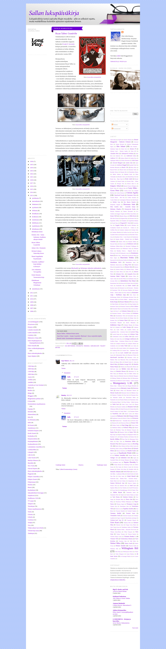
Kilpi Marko (115, 304)
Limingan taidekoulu (130, 339)
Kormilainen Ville (120, 315)
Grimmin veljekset (124, 230)
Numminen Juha (134, 399)
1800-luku (31, 374)
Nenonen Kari (134, 395)
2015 (32, 189)
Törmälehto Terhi (115, 515)
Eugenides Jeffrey (114, 220)
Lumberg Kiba (116, 350)
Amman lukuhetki (119, 603)
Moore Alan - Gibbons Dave (117, 386)
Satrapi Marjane (125, 460)
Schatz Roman (117, 464)
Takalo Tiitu (135, 490)
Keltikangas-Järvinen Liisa (129, 297)
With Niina (118, 551)
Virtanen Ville (114, 539)
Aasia (29, 377)
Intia (29, 417)
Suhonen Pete (123, 485)
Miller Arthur (132, 373)
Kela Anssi (133, 295)
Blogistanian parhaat (34, 398)
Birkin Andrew (117, 174)
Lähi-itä (30, 455)
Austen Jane (129, 163)
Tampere (30, 504)
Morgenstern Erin (114, 388)
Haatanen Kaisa (124, 234)
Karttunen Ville (116, 290)
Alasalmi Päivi (114, 153)
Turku (29, 512)
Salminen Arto (125, 458)
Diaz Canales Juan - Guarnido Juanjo (122, 207)
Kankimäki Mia (120, 285)
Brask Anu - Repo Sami (116, 179)
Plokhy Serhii (115, 425)
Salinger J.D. (114, 458)
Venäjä (30, 522)
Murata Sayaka (114, 393)
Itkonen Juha (128, 267)
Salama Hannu (132, 455)
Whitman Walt (114, 548)
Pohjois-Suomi (32, 479)
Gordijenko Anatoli (115, 227)
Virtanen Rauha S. (130, 536)
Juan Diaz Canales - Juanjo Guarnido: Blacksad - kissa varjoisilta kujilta (79, 336)
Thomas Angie (120, 504)
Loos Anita (133, 345)
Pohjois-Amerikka (33, 476)
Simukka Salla (132, 469)
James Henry (119, 271)
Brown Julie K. (131, 183)
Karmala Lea (123, 288)
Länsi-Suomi (32, 458)
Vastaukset (67, 373)
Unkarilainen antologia (131, 518)
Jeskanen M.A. (120, 274)
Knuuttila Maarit (116, 308)
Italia (29, 422)
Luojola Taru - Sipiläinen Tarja (130, 350)
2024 (32, 167)
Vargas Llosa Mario (131, 525)
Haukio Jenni (122, 241)
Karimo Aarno (114, 288)
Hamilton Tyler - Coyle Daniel (122, 237)
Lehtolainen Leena (117, 336)
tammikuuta (36, 289)
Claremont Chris (131, 195)
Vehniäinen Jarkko (126, 527)
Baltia (29, 388)
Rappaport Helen (132, 434)
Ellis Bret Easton (114, 218)
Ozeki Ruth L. (124, 411)
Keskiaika (31, 436)
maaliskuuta (36, 226)
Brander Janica (121, 176)
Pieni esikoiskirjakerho (35, 353)
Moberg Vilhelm (116, 378)
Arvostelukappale (33, 322)
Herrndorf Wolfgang (131, 246)
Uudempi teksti (60, 465)
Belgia (30, 393)
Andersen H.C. (119, 155)
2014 (32, 192)
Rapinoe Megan (122, 434)
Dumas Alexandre (128, 211)
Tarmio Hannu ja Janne (132, 494)
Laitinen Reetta (131, 329)
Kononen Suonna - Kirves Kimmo (121, 313)
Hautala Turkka (132, 241)
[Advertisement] (87, 642)
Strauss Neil (113, 485)
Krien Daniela (123, 318)
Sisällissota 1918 (33, 498)
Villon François (128, 532)
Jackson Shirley (120, 269)
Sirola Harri (126, 471)
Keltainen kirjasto (33, 430)
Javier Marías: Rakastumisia (121, 623)
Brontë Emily (121, 181)
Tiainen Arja (113, 506)
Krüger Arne (133, 318)
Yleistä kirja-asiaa (33, 530)
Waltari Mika (115, 543)
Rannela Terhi (123, 432)
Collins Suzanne (132, 197)
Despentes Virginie (115, 204)
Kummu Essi (113, 320)
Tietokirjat (31, 506)
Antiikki (30, 382)
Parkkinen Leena (116, 418)
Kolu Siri (135, 311)
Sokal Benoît (131, 476)
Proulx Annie (135, 425)
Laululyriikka (32, 449)
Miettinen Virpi (123, 373)
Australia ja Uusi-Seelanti (36, 385)
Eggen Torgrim (121, 213)
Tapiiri (122, 494)
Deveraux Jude (129, 204)
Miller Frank (113, 376)
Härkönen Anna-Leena (116, 264)
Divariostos (31, 324)
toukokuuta (35, 220)
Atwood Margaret (118, 163)
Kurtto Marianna (130, 322)
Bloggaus (31, 396)
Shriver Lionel (127, 467)
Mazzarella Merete (131, 366)
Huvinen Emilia (123, 260)
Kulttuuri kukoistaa (119, 596)
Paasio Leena (128, 413)
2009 (32, 302)
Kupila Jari (133, 320)
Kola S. (117, 311)
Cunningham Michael (124, 200)
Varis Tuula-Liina (114, 527)
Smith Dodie (130, 474)
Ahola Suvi (124, 149)
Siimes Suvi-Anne (121, 469)
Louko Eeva (113, 348)
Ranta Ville (133, 432)
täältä (118, 56)
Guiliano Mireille (116, 232)
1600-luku (31, 369)
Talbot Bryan (117, 492)
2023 (32, 171)
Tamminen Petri (114, 494)
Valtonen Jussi (119, 525)
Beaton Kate (123, 169)
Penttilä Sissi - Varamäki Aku (122, 420)
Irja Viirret (65, 361)
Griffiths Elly (113, 230)
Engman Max (124, 218)
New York (31, 466)
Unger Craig (120, 518)
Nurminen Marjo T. (117, 402)
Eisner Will (113, 216)
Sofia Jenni (121, 476)
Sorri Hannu (122, 481)
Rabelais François (131, 430)
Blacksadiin (74, 268)
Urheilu (30, 517)
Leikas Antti (128, 336)
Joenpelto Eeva (131, 274)
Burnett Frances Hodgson (130, 186)
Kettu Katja (114, 302)
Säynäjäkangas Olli (125, 490)
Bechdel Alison (114, 172)
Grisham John (134, 230)
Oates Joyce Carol (127, 404)
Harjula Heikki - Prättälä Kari (124, 239)
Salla (68, 377)
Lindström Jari (114, 345)
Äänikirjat (31, 533)
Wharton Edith (132, 545)
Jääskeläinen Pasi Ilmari (128, 281)
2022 (32, 174)
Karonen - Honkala (133, 288)
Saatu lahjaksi (32, 356)
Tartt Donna (116, 497)
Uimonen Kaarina (127, 515)
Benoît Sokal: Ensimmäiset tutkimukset (69, 338)
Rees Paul (124, 439)
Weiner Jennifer (121, 546)
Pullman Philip (127, 427)
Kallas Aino (130, 283)
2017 (32, 183)
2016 (32, 186)
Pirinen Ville (134, 423)
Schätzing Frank (128, 464)
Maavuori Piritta (132, 355)
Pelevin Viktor (126, 418)
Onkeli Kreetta (124, 409)
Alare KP (133, 151)
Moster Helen (119, 390)
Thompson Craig (131, 504)
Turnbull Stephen (131, 511)
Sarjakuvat (31, 495)
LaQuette (117, 327)
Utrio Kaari (114, 522)
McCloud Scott (114, 369)
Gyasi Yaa (133, 232)
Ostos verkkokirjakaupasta (36, 348)
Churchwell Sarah (119, 195)
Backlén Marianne (115, 167)
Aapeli (119, 139)
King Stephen (133, 304)
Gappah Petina (119, 225)
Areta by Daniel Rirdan (120, 591)
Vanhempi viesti (102, 465)
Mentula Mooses (121, 371)
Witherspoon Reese (128, 551)
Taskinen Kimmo (128, 497)
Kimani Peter (124, 304)
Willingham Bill (129, 548)
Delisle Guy (116, 202)
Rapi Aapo (113, 434)
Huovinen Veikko (127, 258)
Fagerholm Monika (133, 220)
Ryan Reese (128, 448)
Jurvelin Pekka (122, 278)
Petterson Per (115, 423)
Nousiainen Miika (131, 397)
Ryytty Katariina (121, 450)
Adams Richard (120, 144)
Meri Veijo (113, 373)
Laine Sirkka (120, 329)
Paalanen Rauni (134, 411)
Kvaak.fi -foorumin (68, 44)
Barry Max (133, 167)
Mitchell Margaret (133, 376)
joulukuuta (35, 198)
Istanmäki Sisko (119, 267)
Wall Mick (133, 541)
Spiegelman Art (132, 481)
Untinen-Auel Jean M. (117, 520)
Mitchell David (123, 376)
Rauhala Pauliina (124, 436)
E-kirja (30, 401)
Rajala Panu (113, 432)
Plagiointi (31, 474)
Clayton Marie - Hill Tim (117, 197)
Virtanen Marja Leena (116, 536)
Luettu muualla (32, 332)
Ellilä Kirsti (133, 216)
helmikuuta (35, 229)
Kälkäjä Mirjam (128, 325)
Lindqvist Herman (120, 343)
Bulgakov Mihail (115, 186)
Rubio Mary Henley (120, 446)
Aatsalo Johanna (127, 139)
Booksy (63, 395)
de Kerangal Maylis (126, 556)
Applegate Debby (114, 160)
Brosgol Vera (120, 183)
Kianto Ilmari (135, 302)
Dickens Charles (115, 209)
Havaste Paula (113, 244)
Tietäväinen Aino (124, 506)
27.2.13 (76, 377)
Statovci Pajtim (132, 483)
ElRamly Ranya (123, 216)
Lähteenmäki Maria (121, 355)
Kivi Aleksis (134, 306)
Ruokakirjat (31, 490)
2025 (32, 164)
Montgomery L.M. (123, 383)
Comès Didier (113, 200)
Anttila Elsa (133, 158)
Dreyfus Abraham (115, 211)
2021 (32, 177)
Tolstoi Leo (118, 508)
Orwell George (114, 411)
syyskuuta (35, 207)
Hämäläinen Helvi (115, 262)
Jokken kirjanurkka (119, 610)
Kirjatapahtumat (33, 441)
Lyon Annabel (124, 353)
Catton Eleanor (120, 193)
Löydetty (30, 335)
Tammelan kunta (130, 492)
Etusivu (81, 465)
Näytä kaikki (135, 628)
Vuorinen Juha (123, 541)
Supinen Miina (114, 487)
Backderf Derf (132, 165)
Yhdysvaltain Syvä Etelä (35, 528)
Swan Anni (115, 490)
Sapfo (134, 457)
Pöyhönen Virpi (120, 430)
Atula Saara (135, 160)
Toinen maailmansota (34, 509)
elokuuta (35, 210)
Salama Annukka (119, 455)
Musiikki (30, 463)
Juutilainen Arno (132, 278)
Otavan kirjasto (32, 468)
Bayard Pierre (113, 169)
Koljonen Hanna (126, 311)
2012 (32, 293)
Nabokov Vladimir (117, 395)
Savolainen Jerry (116, 462)
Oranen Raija (133, 409)
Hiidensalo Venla (127, 248)
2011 (32, 296)
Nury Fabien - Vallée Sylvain (131, 402)
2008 (32, 305)
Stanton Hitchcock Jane (117, 483)
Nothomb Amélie (117, 397)
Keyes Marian (124, 302)
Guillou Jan (126, 232)
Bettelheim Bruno (133, 172)
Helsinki (30, 412)
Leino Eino (119, 339)
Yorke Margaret (120, 554)
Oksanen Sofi (132, 407)
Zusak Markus (130, 554)
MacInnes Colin (131, 357)
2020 (32, 180)
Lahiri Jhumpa (126, 327)
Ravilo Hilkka (114, 439)
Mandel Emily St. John (130, 362)
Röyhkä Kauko (132, 451)
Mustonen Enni (125, 393)
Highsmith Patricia (115, 248)
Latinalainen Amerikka (35, 447)
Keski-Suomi (32, 433)
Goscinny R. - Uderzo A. (129, 227)
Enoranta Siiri (133, 218)
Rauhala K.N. (113, 436)
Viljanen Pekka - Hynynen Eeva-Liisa (126, 529)
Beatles (30, 390)
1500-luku (31, 366)
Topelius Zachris (128, 509)
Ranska (30, 485)
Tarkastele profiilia (118, 61)
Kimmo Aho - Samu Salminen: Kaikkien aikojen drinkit (39, 237)
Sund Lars (133, 485)
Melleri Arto (126, 369)
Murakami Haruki (131, 390)
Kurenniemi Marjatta (116, 322)
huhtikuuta (35, 223)
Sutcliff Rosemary (133, 487)
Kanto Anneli (132, 285)
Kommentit (116, 129)
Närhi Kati (115, 404)
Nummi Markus (124, 399)
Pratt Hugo (125, 425)
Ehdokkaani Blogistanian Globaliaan (36, 282)
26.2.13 (71, 361)
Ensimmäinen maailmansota (36, 404)
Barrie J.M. (125, 167)
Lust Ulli (114, 352)
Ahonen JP (133, 149)
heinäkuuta (35, 213)
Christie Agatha (132, 193)
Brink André (128, 179)
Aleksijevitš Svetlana (127, 153)
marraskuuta (36, 201)
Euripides (124, 220)
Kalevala (123, 283)
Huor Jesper (113, 257)
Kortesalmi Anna (132, 315)
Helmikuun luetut (37, 232)
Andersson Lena (131, 156)
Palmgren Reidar (133, 416)
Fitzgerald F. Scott (125, 223)
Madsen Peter (114, 359)
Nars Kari (126, 395)
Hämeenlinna (32, 414)
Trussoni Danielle (120, 511)
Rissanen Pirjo (114, 444)
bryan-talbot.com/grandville (94, 77)
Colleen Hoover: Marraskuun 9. (122, 605)
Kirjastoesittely (32, 439)
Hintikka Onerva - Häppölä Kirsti (126, 251)
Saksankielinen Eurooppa (36, 493)
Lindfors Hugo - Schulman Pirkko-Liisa (120, 341)
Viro (29, 525)
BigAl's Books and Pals (120, 589)
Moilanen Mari (126, 378)
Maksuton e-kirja (33, 338)
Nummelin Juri (114, 399)
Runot (30, 487)
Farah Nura (115, 223)
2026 (32, 161)
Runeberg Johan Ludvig (116, 448)
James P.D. (128, 271)
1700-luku (31, 371)
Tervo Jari (129, 499)
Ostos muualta (32, 345)
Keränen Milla (114, 299)
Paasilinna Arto (117, 413)
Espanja (30, 409)
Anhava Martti (124, 158)
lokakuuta (35, 204)
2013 (32, 195)
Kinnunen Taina (114, 306)
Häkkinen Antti (132, 260)
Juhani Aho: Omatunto (39, 248)
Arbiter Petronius (125, 160)
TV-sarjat (31, 501)
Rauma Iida (133, 436)
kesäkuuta (35, 217)
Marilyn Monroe (33, 460)
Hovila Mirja (133, 255)
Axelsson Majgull (122, 165)
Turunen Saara (130, 513)
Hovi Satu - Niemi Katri (122, 255)
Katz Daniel (127, 292)
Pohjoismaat (31, 482)
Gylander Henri (114, 234)
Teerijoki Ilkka (119, 499)
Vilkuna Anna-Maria (115, 532)
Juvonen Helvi (114, 281)
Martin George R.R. (125, 364)
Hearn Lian (122, 244)
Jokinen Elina (132, 276)
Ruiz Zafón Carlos (131, 446)
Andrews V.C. (114, 158)
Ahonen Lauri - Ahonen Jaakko (119, 151)
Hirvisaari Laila (114, 253)
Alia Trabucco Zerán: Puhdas (121, 598)
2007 (32, 308)
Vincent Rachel (132, 534)
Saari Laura (113, 453)
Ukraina (30, 514)
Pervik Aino (135, 420)
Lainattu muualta (33, 330)
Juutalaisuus (31, 428)
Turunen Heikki (115, 513)
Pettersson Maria (125, 423)
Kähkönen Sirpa (115, 325)
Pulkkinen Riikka (116, 427)
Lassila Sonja (115, 334)
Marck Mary (113, 364)
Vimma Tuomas (120, 534)
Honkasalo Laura (124, 253)
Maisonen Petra (124, 359)
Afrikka (30, 379)
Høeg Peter (128, 265)
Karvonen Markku (127, 290)
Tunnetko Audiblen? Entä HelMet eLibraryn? (38, 264)
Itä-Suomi (31, 425)
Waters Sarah (128, 543)
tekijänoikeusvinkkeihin (117, 580)
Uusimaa (30, 520)
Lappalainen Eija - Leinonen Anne (119, 332)
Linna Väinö (124, 346)
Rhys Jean (119, 441)
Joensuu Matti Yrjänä (117, 276)
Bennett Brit (124, 172)
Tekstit (115, 124)
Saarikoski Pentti (125, 453)
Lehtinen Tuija (134, 334)
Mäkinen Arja (134, 393)
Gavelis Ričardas (131, 225)
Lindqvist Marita (132, 343)
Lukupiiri (31, 452)
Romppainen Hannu (126, 444)
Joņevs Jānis (113, 278)
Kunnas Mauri (123, 320)
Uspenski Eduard (131, 520)
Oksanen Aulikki (121, 406)
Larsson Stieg (134, 332)
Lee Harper (125, 334)
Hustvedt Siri (113, 260)
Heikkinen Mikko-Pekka (116, 246)
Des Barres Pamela (130, 202)
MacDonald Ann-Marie (117, 357)
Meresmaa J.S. (132, 371)
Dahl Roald (135, 200)
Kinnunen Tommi (124, 306)
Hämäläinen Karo (130, 262)
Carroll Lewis (127, 190)
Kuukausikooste (33, 444)
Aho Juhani (120, 146)
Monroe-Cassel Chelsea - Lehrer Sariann (128, 380)
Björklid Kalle (128, 174)
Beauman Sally (132, 169)
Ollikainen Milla (114, 409)
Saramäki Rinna (114, 460)
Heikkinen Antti (131, 244)
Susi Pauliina (123, 487)
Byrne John (113, 188)
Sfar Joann (118, 467)
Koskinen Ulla (114, 318)
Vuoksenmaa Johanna (127, 539)
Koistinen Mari (127, 308)
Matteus (123, 366)
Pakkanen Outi (121, 416)
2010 (32, 299)
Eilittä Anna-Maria (131, 213)
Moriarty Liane (125, 388)
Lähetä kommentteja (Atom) (68, 469)
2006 (32, 311)
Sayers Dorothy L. (131, 462)
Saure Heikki (135, 460)
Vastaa (63, 368)
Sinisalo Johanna (115, 471)
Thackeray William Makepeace (124, 501)
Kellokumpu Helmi (115, 297)
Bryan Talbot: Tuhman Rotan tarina (68, 333)
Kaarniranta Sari (114, 283)
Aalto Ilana (113, 139)
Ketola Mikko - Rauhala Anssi (128, 299)
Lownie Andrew (123, 348)
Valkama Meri (127, 522)
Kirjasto (30, 327)
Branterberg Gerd (132, 176)
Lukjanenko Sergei (133, 348)
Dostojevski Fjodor (130, 209)
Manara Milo (118, 362)
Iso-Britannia (32, 420)
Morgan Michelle (132, 386)
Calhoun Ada (122, 188)
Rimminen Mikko (130, 441)
